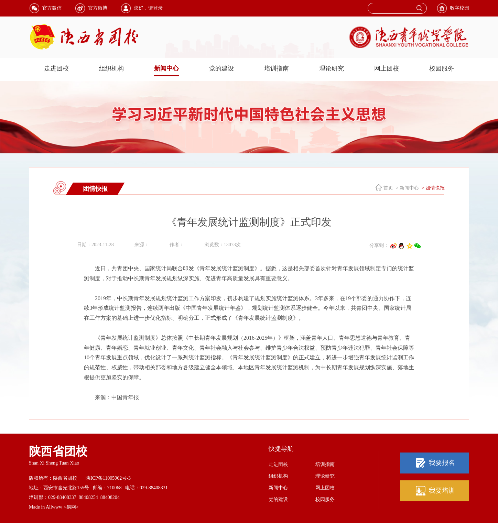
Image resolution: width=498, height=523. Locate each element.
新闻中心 (166, 68)
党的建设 (221, 68)
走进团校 (56, 68)
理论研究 (331, 68)
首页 (388, 187)
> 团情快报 (432, 187)
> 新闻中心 (406, 187)
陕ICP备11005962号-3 (108, 478)
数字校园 (459, 8)
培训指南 (276, 68)
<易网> (71, 507)
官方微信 (52, 8)
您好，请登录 (148, 8)
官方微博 (97, 8)
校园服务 (441, 68)
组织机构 (111, 68)
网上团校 (386, 68)
